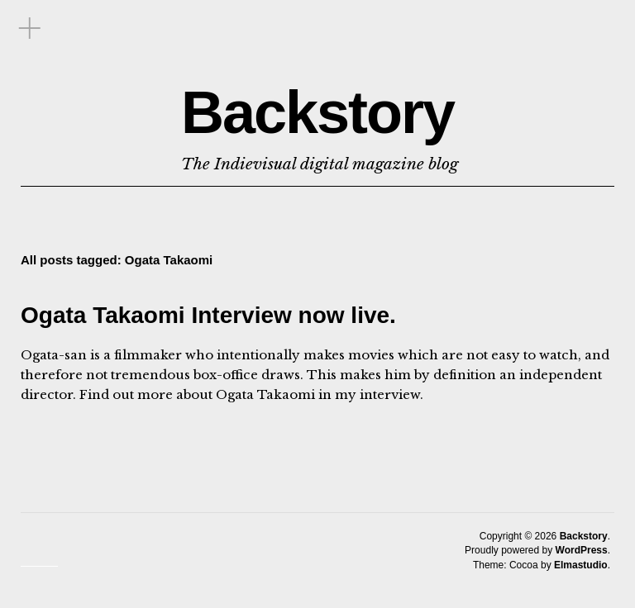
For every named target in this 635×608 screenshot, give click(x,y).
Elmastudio (581, 565)
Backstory (317, 112)
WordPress (582, 550)
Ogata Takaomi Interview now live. (208, 315)
